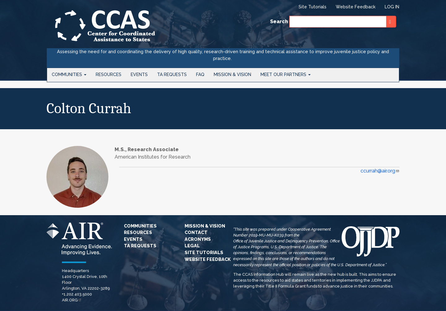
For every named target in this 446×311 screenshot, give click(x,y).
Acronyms (198, 239)
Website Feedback (355, 6)
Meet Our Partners (285, 74)
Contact (196, 232)
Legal (192, 245)
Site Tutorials (312, 6)
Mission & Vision (232, 74)
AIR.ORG (72, 300)
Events (139, 74)
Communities (69, 74)
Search (279, 21)
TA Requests (172, 74)
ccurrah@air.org (380, 171)
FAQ (200, 74)
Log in (392, 6)
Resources (108, 74)
